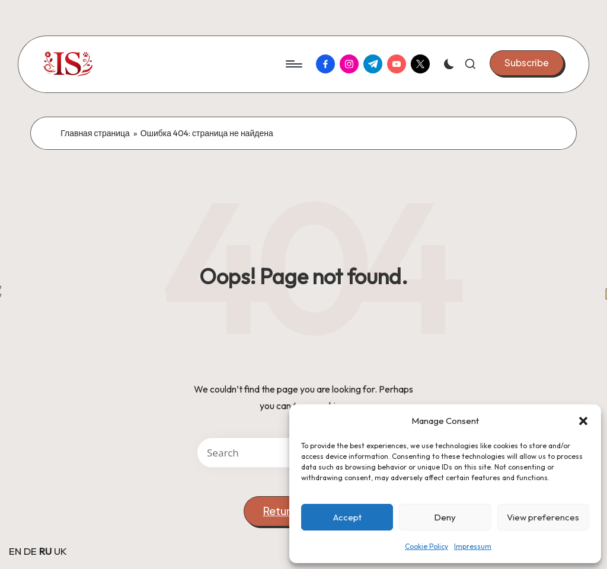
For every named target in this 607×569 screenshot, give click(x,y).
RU (45, 551)
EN (15, 551)
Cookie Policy (426, 546)
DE (30, 551)
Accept (347, 517)
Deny (445, 517)
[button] (583, 421)
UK (60, 551)
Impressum (472, 546)
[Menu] (293, 64)
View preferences (543, 517)
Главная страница (95, 133)
